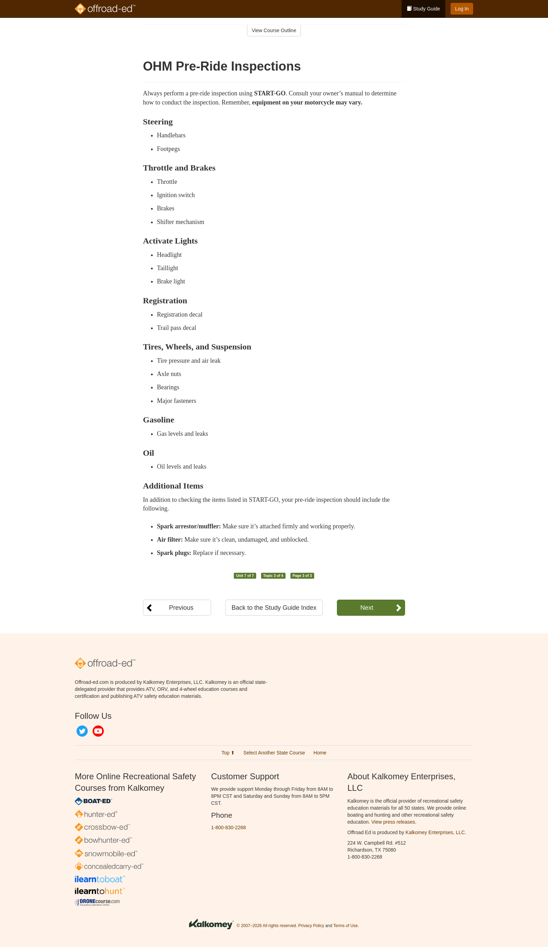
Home (319, 753)
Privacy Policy (311, 926)
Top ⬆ (228, 753)
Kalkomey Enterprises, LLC (435, 832)
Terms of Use (345, 926)
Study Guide (423, 9)
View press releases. (394, 822)
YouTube (98, 731)
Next (366, 607)
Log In (462, 9)
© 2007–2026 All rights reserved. (267, 926)
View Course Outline (274, 30)
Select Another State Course (274, 753)
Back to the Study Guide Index (273, 607)
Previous (181, 607)
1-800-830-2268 (228, 827)
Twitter (82, 731)
